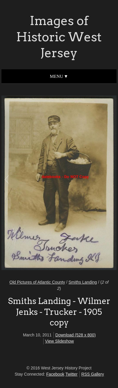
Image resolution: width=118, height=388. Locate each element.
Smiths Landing (83, 282)
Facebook (55, 374)
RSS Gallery (92, 374)
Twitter (71, 374)
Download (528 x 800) (75, 335)
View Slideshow (59, 341)
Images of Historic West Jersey (59, 36)
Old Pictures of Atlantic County (37, 282)
